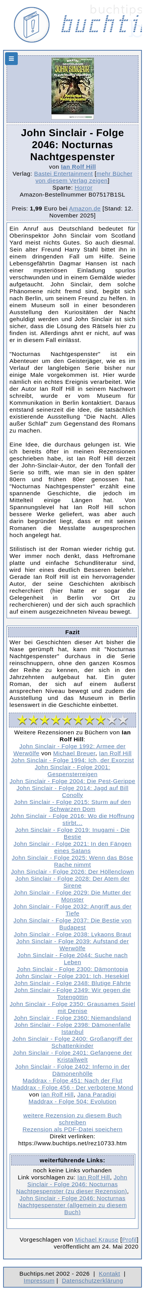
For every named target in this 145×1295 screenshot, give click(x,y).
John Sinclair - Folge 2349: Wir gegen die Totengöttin (72, 993)
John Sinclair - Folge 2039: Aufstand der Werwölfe (72, 944)
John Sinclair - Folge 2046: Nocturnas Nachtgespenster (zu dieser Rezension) (71, 1184)
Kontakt (109, 1273)
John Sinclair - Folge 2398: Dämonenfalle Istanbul (72, 1028)
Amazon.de (85, 208)
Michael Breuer (74, 753)
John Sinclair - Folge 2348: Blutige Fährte (72, 983)
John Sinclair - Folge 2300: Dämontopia (72, 969)
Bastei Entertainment (63, 173)
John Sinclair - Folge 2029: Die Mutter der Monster (72, 896)
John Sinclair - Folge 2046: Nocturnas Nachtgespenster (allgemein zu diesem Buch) (72, 1205)
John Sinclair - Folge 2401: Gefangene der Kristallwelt (72, 1056)
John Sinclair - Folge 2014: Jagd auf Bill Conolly (73, 791)
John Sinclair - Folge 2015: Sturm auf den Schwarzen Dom (72, 805)
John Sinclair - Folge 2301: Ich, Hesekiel (73, 976)
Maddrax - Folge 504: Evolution (72, 1101)
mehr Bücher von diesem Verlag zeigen (84, 177)
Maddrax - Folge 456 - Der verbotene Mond (72, 1087)
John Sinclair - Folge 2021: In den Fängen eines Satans (72, 847)
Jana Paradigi (96, 1094)
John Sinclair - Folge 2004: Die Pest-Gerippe (72, 781)
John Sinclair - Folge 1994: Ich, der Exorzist (72, 760)
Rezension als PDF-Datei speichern (72, 1129)
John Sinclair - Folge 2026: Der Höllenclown (72, 871)
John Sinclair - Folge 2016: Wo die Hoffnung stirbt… (72, 819)
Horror (83, 187)
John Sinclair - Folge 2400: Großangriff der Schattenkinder (72, 1042)
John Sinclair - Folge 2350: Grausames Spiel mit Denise (72, 1007)
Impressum (39, 1280)
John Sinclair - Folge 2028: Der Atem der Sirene (72, 882)
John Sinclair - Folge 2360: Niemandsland (72, 1017)
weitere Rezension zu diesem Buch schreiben (72, 1119)
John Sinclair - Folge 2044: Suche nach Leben (72, 958)
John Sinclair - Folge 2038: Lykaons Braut (72, 934)
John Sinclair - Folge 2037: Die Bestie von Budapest (72, 924)
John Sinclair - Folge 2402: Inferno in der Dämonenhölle (72, 1070)
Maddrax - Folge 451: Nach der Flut (72, 1080)
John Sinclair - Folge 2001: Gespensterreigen (72, 770)
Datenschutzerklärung (92, 1280)
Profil (129, 1239)
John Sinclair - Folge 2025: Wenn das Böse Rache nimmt (72, 861)
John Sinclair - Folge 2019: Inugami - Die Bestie (72, 833)
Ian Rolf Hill (78, 166)
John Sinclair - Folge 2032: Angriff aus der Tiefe (73, 910)
